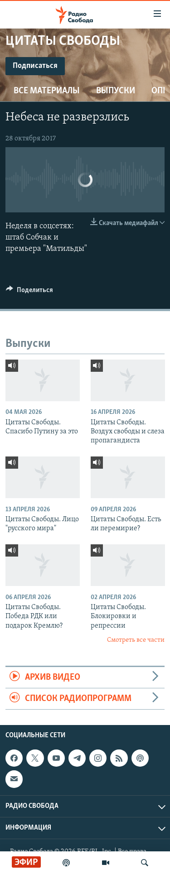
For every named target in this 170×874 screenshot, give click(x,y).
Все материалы (47, 91)
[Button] (29, 292)
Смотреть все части (136, 640)
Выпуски (115, 91)
